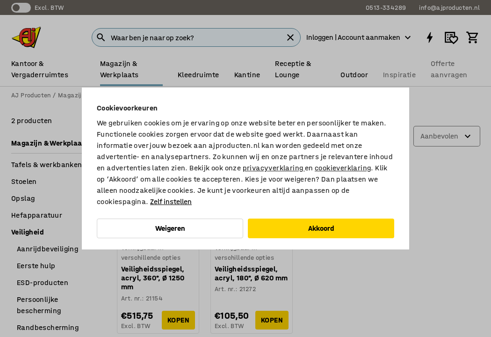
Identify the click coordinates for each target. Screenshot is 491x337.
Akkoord (321, 228)
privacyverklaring (274, 167)
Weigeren (170, 228)
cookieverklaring (343, 167)
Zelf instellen (171, 201)
